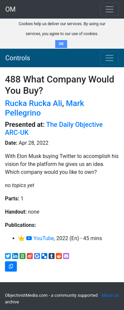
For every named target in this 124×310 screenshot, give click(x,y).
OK (61, 44)
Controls (17, 58)
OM (10, 9)
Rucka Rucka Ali (33, 103)
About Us (110, 295)
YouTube (40, 238)
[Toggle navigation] (109, 58)
